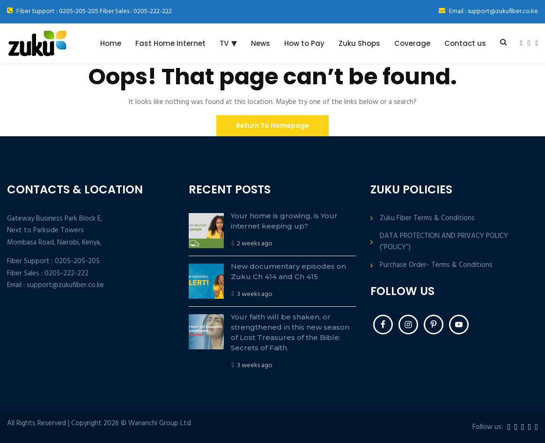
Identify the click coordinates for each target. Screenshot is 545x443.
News (260, 43)
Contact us (465, 43)
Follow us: (487, 427)
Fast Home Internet (170, 43)
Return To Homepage (272, 125)
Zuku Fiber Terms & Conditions (427, 218)
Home (110, 43)
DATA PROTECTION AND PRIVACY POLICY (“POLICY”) (444, 241)
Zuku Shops (359, 43)
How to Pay (304, 43)
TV (224, 43)
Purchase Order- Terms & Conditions (436, 265)
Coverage (412, 43)
